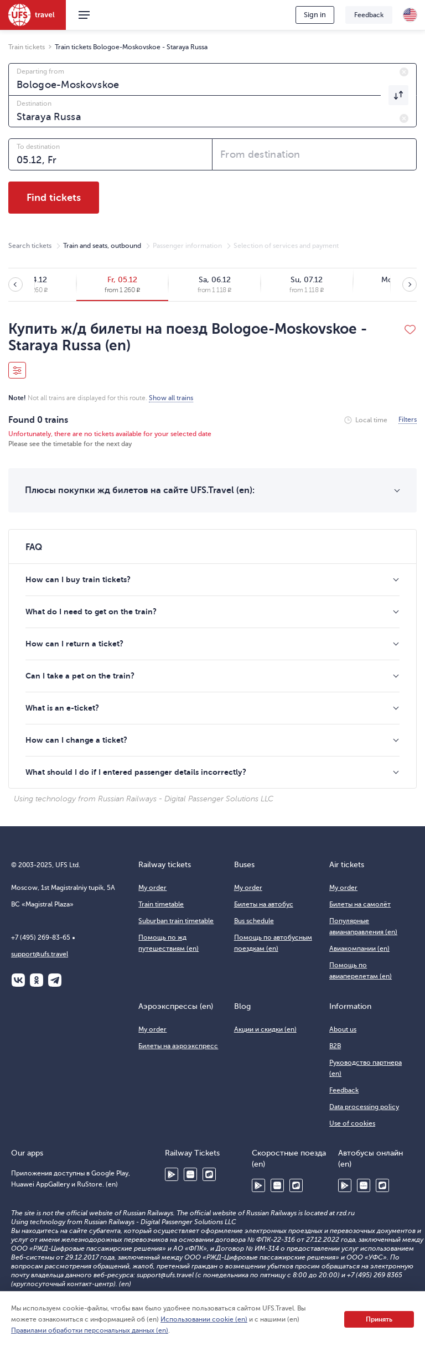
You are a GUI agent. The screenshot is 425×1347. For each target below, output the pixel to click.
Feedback (368, 15)
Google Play (171, 1174)
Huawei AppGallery (190, 1174)
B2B (335, 1046)
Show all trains (171, 398)
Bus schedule (254, 921)
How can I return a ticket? (74, 643)
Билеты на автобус (263, 904)
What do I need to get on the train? (91, 611)
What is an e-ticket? (62, 707)
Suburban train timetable (176, 921)
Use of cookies (352, 1123)
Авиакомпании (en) (359, 948)
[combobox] (212, 79)
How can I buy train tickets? (78, 579)
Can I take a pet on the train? (79, 675)
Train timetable (161, 904)
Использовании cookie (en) (203, 1319)
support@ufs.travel (39, 954)
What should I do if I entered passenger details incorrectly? (135, 772)
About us (342, 1029)
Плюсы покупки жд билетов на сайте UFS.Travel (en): (140, 490)
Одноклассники (36, 980)
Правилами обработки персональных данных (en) (89, 1330)
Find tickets (54, 197)
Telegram (55, 980)
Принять (379, 1319)
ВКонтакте (18, 980)
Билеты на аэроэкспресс (178, 1046)
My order (152, 888)
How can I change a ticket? (76, 739)
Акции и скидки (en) (265, 1029)
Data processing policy (364, 1107)
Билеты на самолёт (360, 904)
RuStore (209, 1174)
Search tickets (29, 246)
